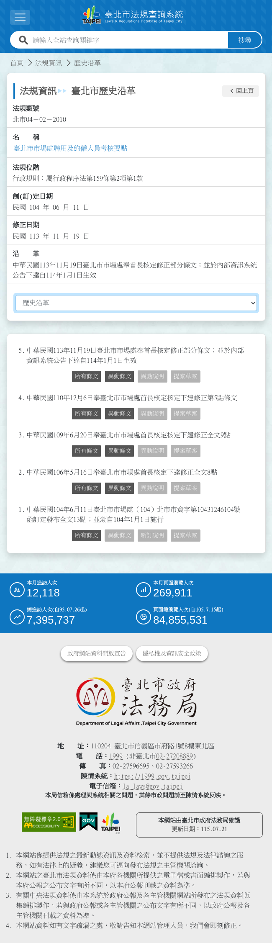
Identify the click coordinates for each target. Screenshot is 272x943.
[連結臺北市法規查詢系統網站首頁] (132, 15)
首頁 (16, 62)
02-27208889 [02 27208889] (174, 756)
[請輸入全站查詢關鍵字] (128, 40)
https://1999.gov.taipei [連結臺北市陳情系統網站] (152, 776)
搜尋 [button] (244, 40)
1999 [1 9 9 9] (116, 756)
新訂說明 (152, 535)
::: (5, 57)
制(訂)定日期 (33, 196)
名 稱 (26, 137)
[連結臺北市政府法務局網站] (136, 701)
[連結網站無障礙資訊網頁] (49, 822)
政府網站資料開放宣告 (96, 653)
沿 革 (26, 253)
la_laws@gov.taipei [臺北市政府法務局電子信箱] (153, 786)
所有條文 (86, 376)
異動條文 (119, 376)
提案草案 (185, 376)
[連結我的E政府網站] (89, 822)
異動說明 (152, 376)
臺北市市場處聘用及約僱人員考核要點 (70, 148)
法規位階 (26, 167)
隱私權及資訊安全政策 (172, 653)
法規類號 (26, 108)
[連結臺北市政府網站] (110, 823)
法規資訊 (48, 62)
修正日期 (26, 224)
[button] (20, 17)
